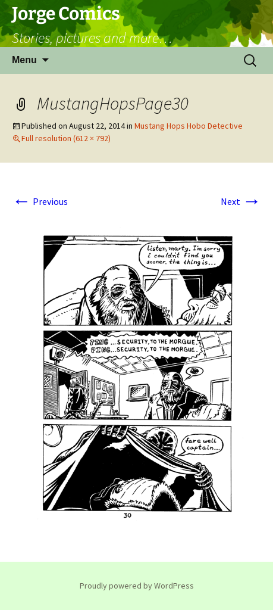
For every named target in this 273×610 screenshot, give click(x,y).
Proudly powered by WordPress (137, 585)
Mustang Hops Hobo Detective (188, 125)
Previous (40, 201)
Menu (24, 60)
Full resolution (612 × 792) (66, 138)
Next (241, 201)
